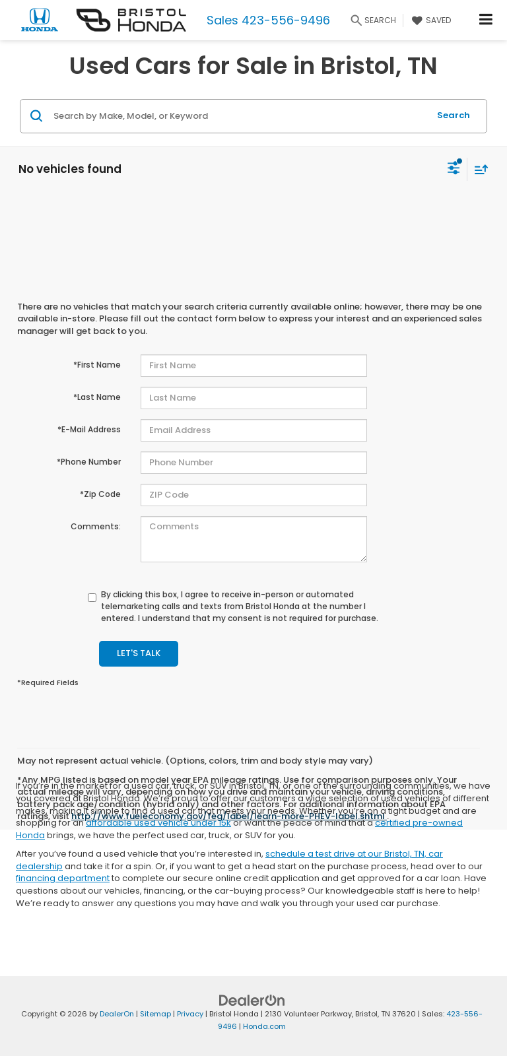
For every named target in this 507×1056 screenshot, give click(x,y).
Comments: (96, 526)
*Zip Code (100, 494)
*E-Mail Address (89, 429)
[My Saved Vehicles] (430, 20)
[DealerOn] (252, 1000)
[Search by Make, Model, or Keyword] (239, 116)
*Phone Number (89, 461)
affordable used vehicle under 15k (158, 822)
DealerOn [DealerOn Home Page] (117, 1013)
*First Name (97, 364)
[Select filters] (454, 169)
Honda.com (264, 1026)
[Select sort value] (478, 169)
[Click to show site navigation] (486, 20)
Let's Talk (138, 653)
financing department (63, 878)
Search (453, 115)
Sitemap (155, 1013)
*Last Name (97, 397)
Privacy (190, 1013)
